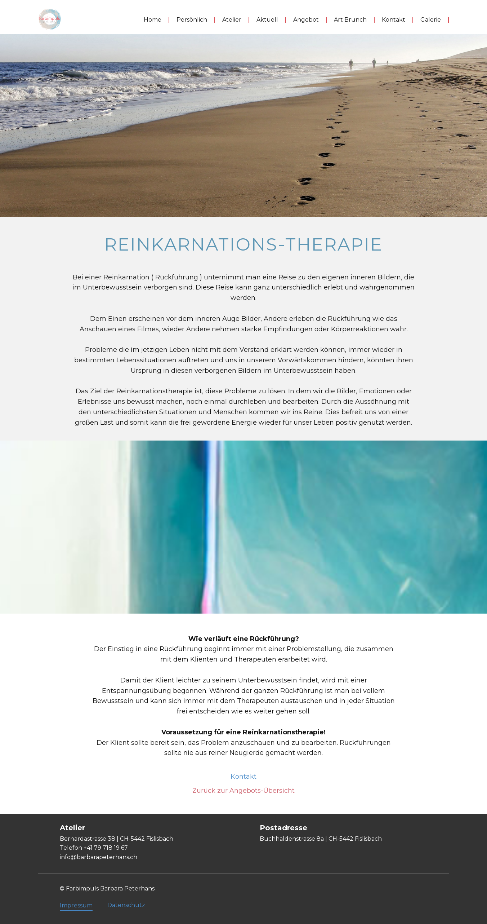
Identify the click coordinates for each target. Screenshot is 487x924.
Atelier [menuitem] (231, 20)
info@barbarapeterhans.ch (98, 857)
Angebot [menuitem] (306, 20)
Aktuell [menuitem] (267, 20)
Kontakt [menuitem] (393, 20)
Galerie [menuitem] (430, 20)
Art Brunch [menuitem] (350, 20)
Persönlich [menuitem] (192, 20)
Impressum (76, 905)
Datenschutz (126, 905)
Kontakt (243, 777)
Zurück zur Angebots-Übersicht (243, 791)
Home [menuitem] (152, 20)
